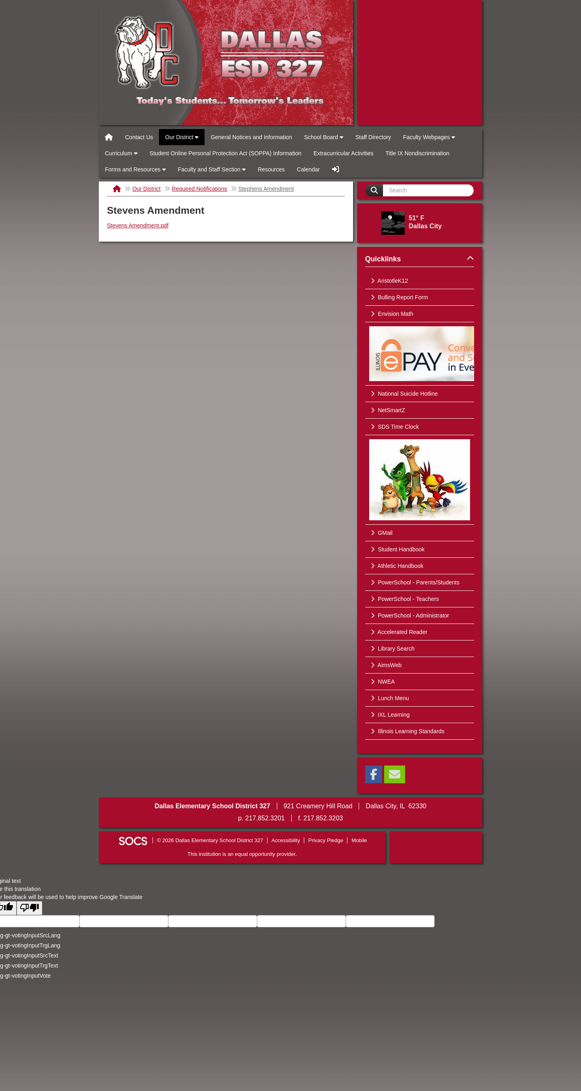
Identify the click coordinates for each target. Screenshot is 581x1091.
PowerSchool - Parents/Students (414, 582)
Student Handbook (396, 549)
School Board (323, 137)
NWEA (382, 681)
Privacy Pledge (325, 840)
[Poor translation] (29, 908)
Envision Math (391, 314)
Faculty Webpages (429, 137)
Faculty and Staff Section (212, 169)
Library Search (391, 648)
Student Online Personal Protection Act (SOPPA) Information (225, 153)
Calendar (308, 169)
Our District (182, 137)
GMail (381, 533)
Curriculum (121, 153)
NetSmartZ (387, 410)
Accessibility (286, 840)
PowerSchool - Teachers (404, 599)
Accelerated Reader (398, 632)
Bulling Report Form (398, 297)
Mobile (359, 840)
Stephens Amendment (266, 189)
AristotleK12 (388, 280)
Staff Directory (373, 137)
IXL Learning (389, 714)
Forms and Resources (135, 169)
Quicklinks (419, 259)
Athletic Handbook (396, 566)
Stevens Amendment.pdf (138, 225)
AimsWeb (385, 665)
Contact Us (139, 137)
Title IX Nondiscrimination (417, 153)
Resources (271, 169)
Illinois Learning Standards (406, 731)
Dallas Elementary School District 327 (226, 62)
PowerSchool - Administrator (409, 615)
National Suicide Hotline (403, 393)
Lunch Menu (389, 698)
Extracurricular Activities (343, 153)
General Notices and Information (251, 137)
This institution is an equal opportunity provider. (242, 854)
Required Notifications (199, 189)
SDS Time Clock (394, 426)
